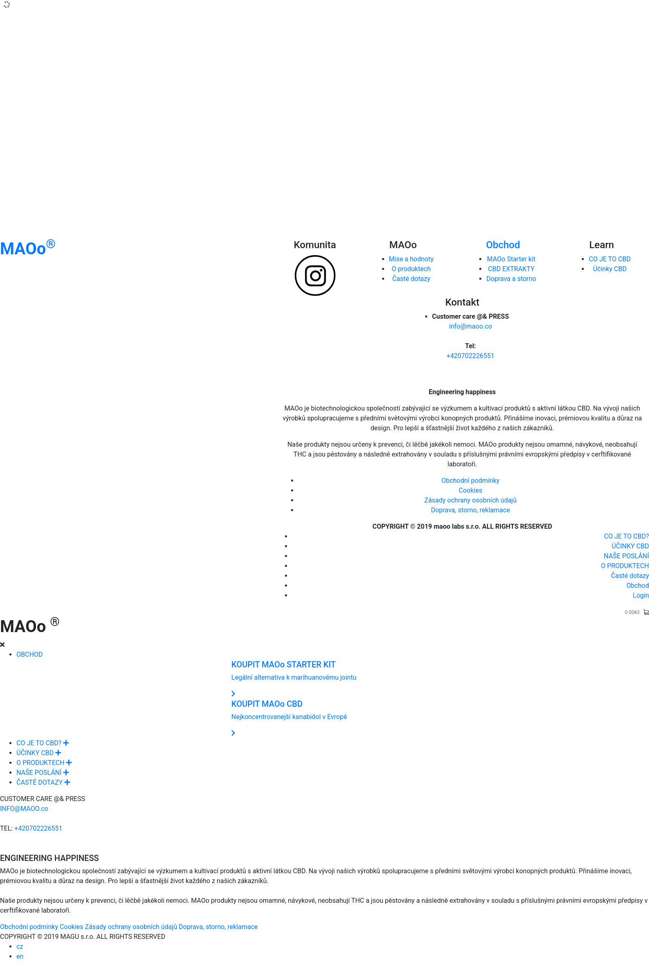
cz (19, 946)
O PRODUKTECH (625, 566)
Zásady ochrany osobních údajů (470, 500)
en (19, 956)
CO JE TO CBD (610, 259)
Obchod (503, 245)
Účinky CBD (609, 269)
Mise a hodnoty (411, 259)
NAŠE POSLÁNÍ (626, 556)
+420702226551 (470, 356)
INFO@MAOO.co (24, 809)
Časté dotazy (411, 279)
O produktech (411, 269)
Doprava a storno (511, 279)
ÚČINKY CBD (630, 546)
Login (641, 595)
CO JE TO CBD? (626, 536)
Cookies (470, 490)
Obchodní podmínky (471, 480)
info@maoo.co (470, 326)
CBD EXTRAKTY (511, 269)
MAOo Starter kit (511, 259)
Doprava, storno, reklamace (470, 510)
